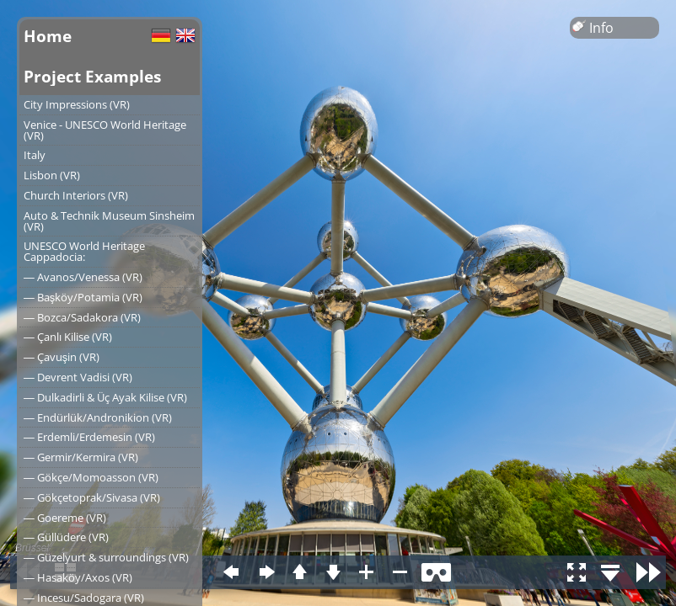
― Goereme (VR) (65, 517)
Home (48, 35)
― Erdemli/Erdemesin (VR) (89, 436)
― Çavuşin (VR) (61, 356)
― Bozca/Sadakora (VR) (82, 317)
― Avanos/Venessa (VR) (83, 276)
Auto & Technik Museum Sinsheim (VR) (109, 221)
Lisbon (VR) (52, 175)
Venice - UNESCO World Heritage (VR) (105, 130)
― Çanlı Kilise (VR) (68, 336)
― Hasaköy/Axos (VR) (78, 577)
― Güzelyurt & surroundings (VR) (106, 557)
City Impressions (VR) (77, 104)
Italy (35, 154)
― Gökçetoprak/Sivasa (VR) (92, 497)
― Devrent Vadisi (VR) (78, 377)
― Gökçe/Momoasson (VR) (91, 477)
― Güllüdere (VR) (66, 537)
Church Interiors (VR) (76, 195)
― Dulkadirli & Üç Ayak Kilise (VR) (105, 397)
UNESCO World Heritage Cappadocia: (84, 251)
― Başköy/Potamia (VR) (83, 297)
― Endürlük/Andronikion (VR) (98, 417)
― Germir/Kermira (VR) (81, 457)
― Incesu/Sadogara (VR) (84, 597)
